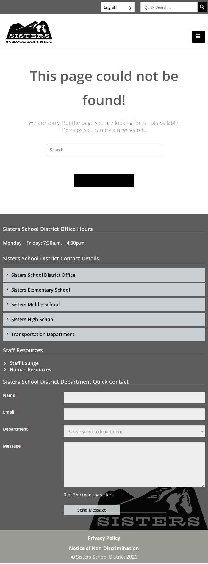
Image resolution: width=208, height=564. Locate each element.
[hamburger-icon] (198, 37)
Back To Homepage (104, 180)
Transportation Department (42, 335)
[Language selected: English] (118, 7)
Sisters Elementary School (40, 290)
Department (17, 429)
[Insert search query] (104, 150)
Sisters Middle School (35, 305)
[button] (104, 275)
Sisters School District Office (43, 275)
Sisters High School (32, 320)
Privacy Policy (104, 538)
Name (10, 395)
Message (13, 446)
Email (10, 412)
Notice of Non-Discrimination (104, 549)
